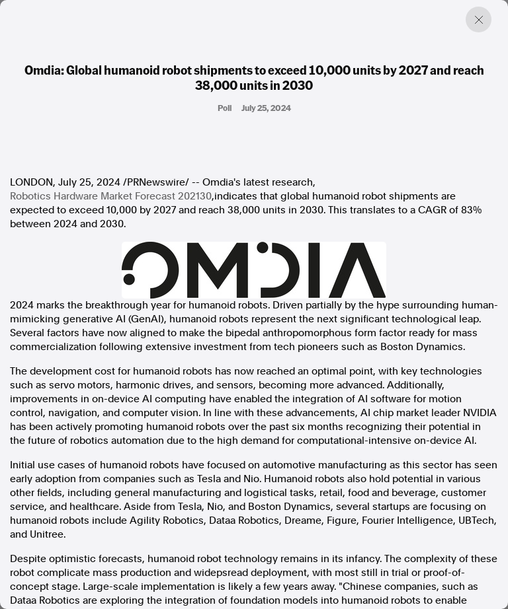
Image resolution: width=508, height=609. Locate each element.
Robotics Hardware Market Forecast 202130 (111, 196)
